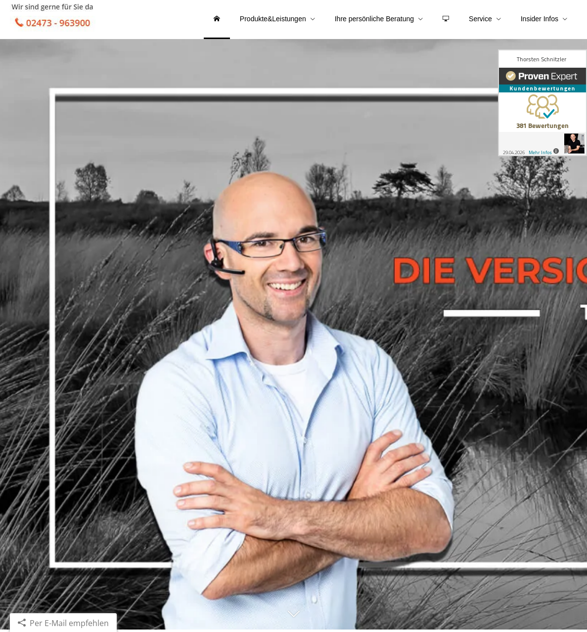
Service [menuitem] (480, 19)
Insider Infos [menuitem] (539, 19)
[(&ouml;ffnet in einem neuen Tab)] (542, 102)
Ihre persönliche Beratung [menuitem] (374, 19)
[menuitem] (217, 20)
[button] (293, 620)
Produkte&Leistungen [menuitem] (273, 19)
